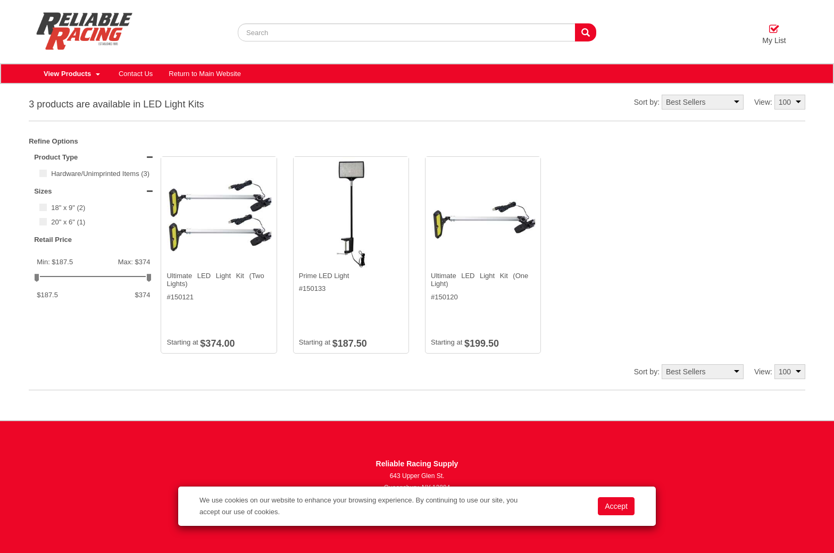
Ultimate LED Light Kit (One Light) (479, 280)
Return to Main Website (205, 74)
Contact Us (136, 74)
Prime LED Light (324, 276)
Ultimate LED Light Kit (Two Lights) (215, 280)
